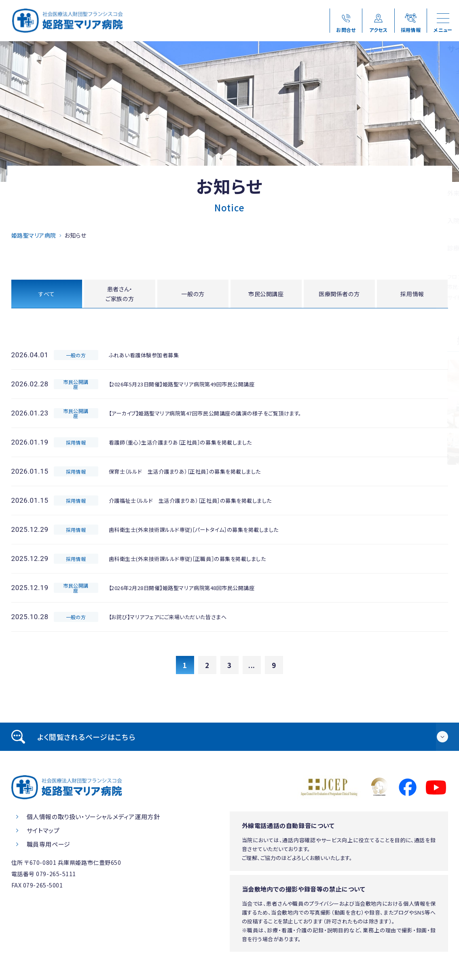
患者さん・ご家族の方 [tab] (120, 295)
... (251, 667)
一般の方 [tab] (193, 294)
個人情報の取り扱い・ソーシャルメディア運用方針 (93, 818)
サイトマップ (43, 832)
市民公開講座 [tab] (266, 294)
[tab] (229, 739)
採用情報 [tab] (412, 294)
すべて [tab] (47, 294)
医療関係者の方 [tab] (339, 294)
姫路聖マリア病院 (33, 235)
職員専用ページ (48, 846)
